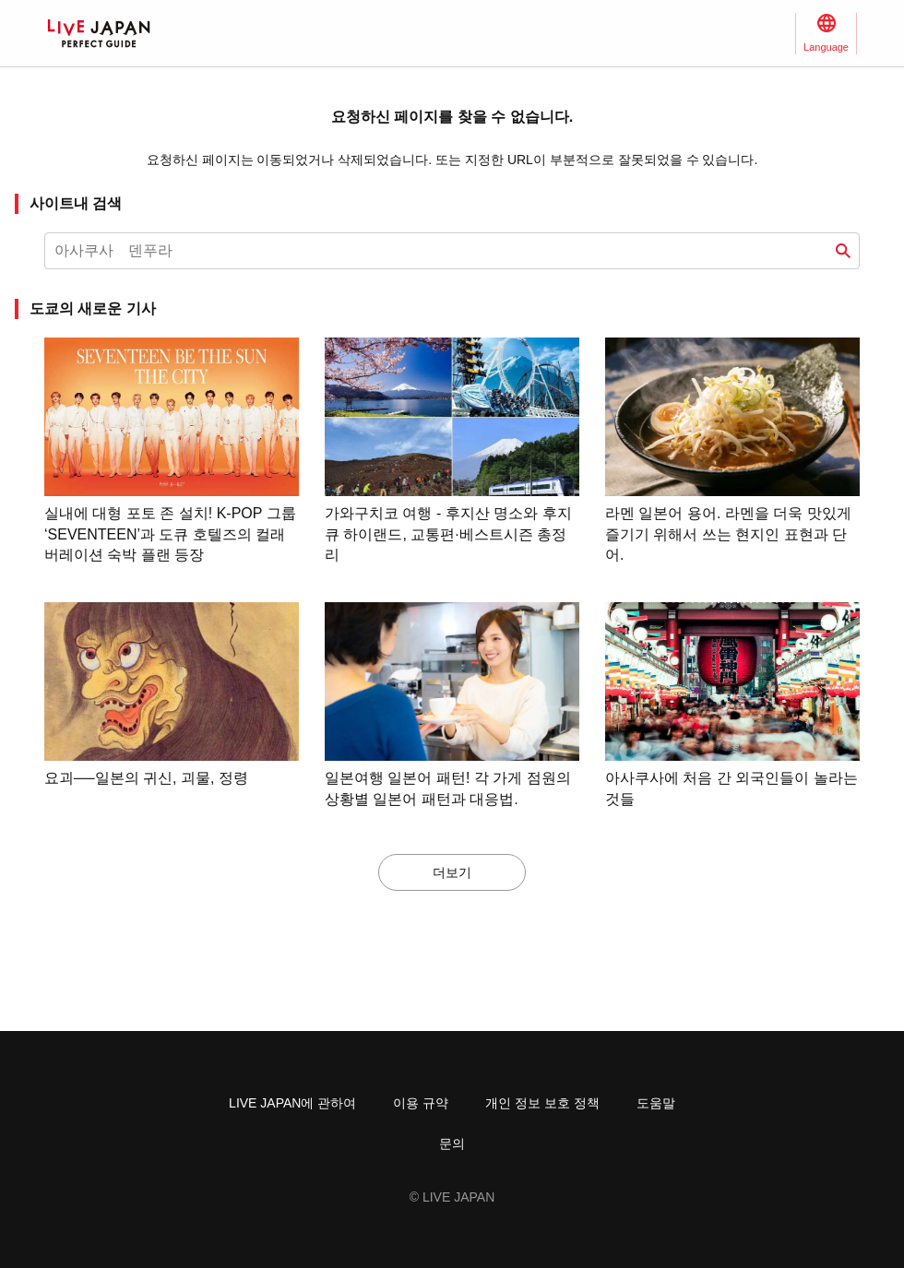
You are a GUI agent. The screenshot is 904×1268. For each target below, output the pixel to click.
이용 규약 (420, 1103)
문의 (452, 1143)
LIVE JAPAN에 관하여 (292, 1103)
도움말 (655, 1103)
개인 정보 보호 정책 (542, 1103)
